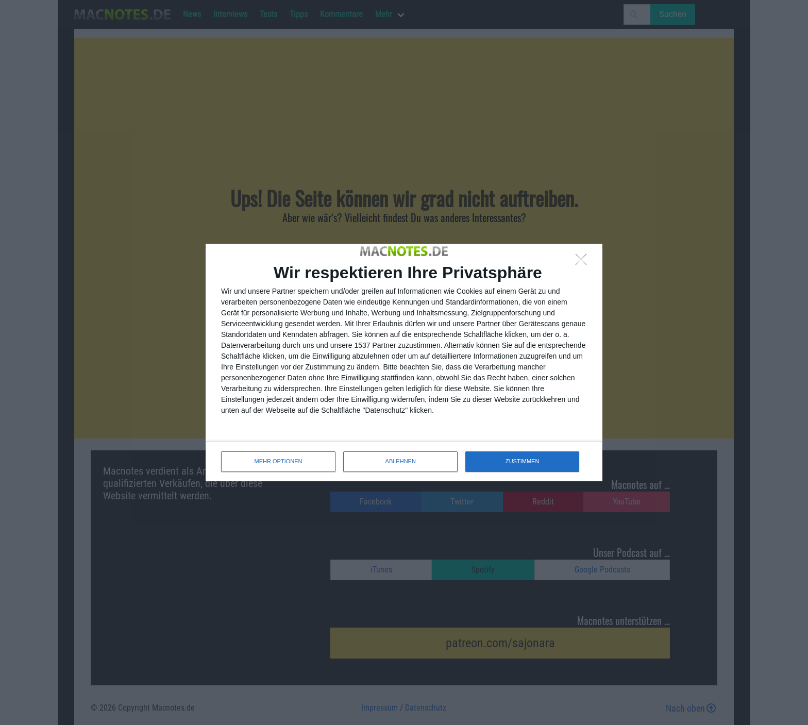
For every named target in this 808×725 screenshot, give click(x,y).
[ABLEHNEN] (584, 262)
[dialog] (404, 362)
